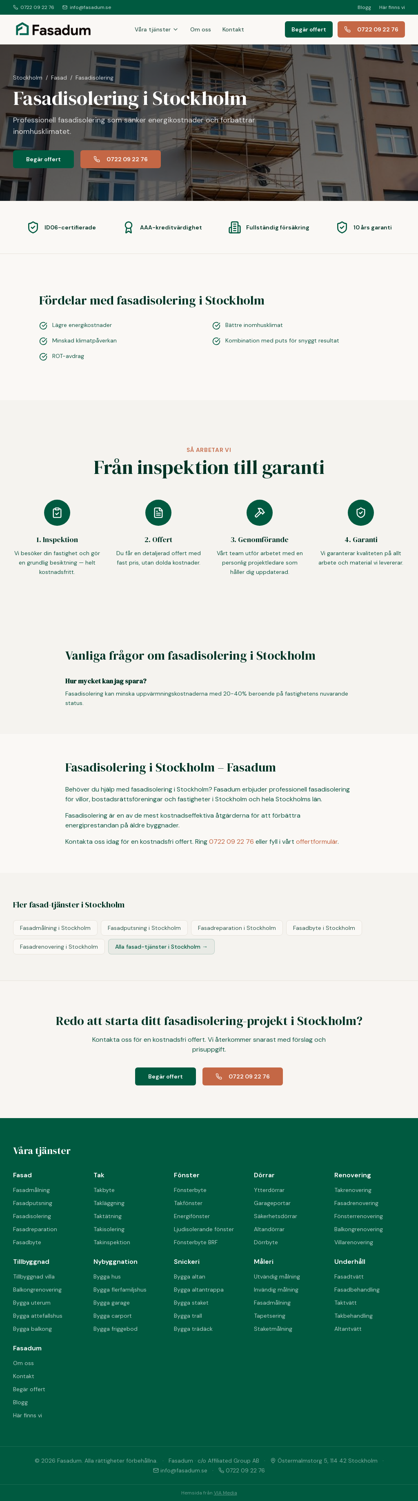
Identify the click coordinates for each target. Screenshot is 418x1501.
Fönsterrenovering (358, 1216)
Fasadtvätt (349, 1276)
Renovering (352, 1175)
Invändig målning (276, 1289)
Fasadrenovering (356, 1203)
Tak (98, 1175)
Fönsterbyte (190, 1190)
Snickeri (187, 1261)
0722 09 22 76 (33, 7)
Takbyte (104, 1190)
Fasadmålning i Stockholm (55, 928)
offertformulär (317, 841)
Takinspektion (111, 1242)
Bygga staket (191, 1302)
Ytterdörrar (269, 1190)
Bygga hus (107, 1276)
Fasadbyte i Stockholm (324, 928)
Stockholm (27, 77)
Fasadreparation (35, 1229)
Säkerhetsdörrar (275, 1216)
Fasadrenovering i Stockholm (59, 946)
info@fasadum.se (86, 7)
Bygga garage (111, 1302)
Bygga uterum (32, 1302)
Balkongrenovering (358, 1229)
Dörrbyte (266, 1242)
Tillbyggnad (31, 1261)
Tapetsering (269, 1315)
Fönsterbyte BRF (196, 1242)
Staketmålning (273, 1328)
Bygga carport (112, 1315)
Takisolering (109, 1229)
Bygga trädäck (193, 1328)
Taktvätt (345, 1302)
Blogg (364, 7)
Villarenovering (353, 1242)
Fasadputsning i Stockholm (144, 928)
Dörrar (264, 1175)
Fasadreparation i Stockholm (237, 928)
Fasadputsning (32, 1203)
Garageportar (272, 1203)
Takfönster (188, 1203)
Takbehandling (353, 1315)
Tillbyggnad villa (34, 1276)
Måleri (263, 1261)
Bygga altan (189, 1276)
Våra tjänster (157, 29)
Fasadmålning (31, 1190)
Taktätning (107, 1216)
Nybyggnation (115, 1261)
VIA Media (225, 1493)
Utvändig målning (277, 1276)
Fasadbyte (27, 1242)
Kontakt (233, 29)
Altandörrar (269, 1229)
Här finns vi (392, 7)
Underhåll (349, 1261)
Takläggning (109, 1203)
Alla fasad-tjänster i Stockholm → (161, 946)
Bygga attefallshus (37, 1315)
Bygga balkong (32, 1328)
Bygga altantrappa (199, 1289)
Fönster (187, 1175)
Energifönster (192, 1216)
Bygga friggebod (115, 1328)
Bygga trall (188, 1315)
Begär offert (308, 29)
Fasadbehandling (357, 1289)
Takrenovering (352, 1190)
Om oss (200, 29)
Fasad (59, 77)
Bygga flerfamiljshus (120, 1289)
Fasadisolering (32, 1216)
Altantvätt (348, 1328)
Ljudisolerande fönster (204, 1229)
